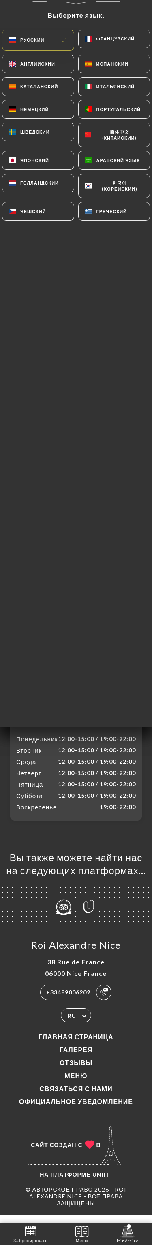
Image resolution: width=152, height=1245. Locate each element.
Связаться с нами (75, 1097)
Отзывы (76, 1071)
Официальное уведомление (76, 1110)
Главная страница (76, 1045)
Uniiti (102, 1182)
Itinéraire (128, 1233)
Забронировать (30, 1233)
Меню (75, 1084)
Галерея (76, 1058)
